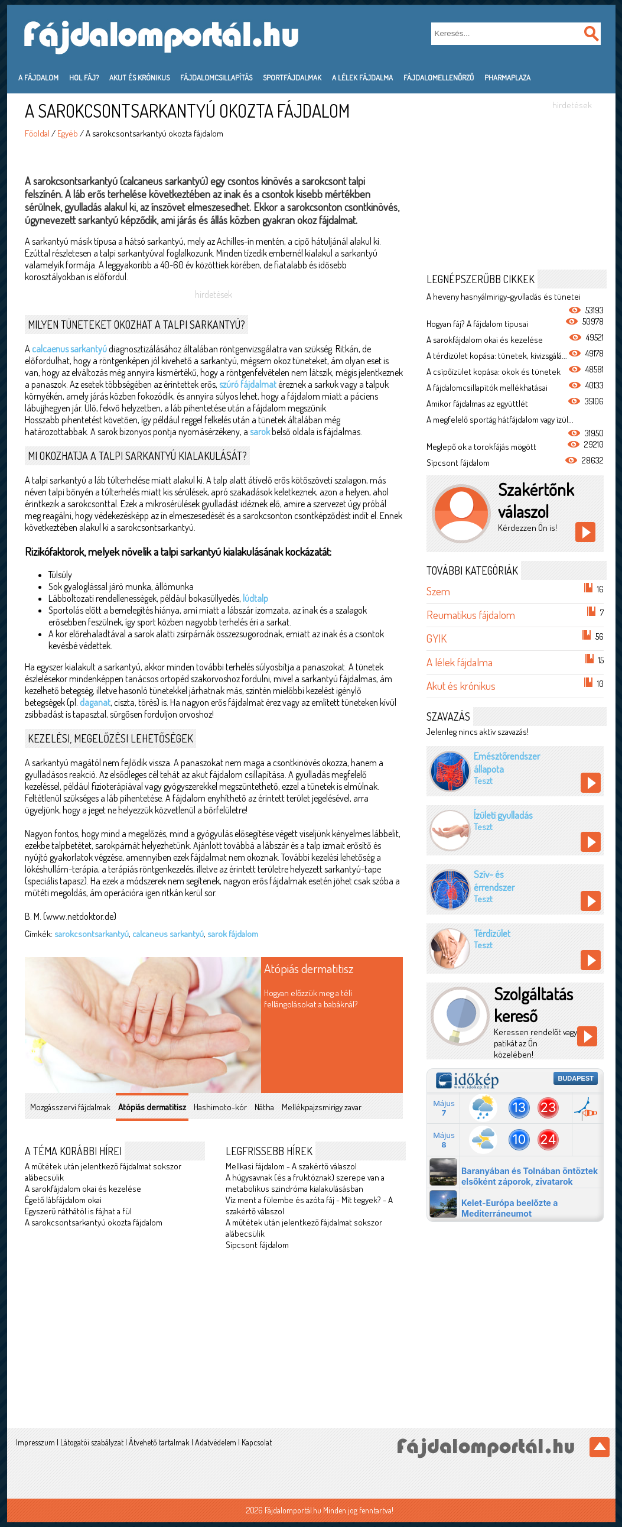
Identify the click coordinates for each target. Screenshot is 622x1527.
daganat (95, 702)
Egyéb (67, 133)
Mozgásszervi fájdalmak (70, 1107)
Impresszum (35, 1442)
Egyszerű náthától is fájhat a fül (78, 1211)
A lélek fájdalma (362, 77)
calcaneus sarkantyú (168, 933)
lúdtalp (255, 598)
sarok (260, 431)
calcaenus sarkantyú (69, 349)
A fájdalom (38, 77)
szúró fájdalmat (247, 384)
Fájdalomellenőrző (438, 77)
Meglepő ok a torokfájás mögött (481, 446)
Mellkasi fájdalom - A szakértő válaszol (291, 1166)
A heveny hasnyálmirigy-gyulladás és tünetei (503, 296)
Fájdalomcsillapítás (216, 77)
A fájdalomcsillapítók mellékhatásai (487, 387)
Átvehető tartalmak (159, 1442)
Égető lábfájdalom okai (63, 1199)
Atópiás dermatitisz (309, 968)
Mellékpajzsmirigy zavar (322, 1107)
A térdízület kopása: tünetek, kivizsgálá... (496, 355)
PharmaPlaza (507, 77)
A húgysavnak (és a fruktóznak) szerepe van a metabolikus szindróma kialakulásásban (305, 1183)
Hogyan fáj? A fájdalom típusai (477, 323)
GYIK (436, 638)
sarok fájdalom (232, 933)
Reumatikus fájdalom (470, 614)
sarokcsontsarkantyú (91, 933)
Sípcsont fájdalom (257, 1244)
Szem (438, 591)
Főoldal (37, 133)
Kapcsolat (257, 1442)
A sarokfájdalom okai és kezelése (83, 1188)
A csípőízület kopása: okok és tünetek (493, 371)
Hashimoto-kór (220, 1107)
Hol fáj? (84, 77)
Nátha (264, 1107)
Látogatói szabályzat (91, 1442)
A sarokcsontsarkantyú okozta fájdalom (93, 1222)
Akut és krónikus (139, 77)
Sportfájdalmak (292, 77)
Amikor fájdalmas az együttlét (477, 403)
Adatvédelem (215, 1442)
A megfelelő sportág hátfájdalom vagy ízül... (500, 419)
